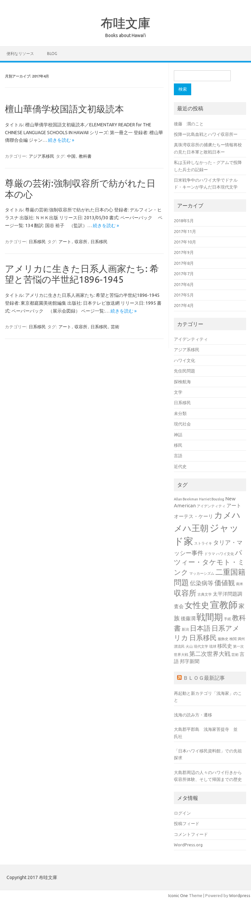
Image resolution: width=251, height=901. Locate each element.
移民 (178, 445)
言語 (178, 455)
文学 (178, 392)
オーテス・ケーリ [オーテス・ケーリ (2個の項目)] (193, 516)
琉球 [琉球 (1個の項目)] (212, 646)
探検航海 (182, 381)
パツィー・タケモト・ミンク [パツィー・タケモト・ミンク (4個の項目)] (209, 562)
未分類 (180, 413)
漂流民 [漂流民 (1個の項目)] (179, 646)
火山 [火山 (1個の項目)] (189, 646)
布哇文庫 (125, 23)
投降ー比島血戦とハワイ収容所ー (206, 134)
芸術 (115, 326)
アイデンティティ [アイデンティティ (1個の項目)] (211, 506)
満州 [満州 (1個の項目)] (241, 639)
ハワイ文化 (184, 360)
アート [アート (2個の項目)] (233, 505)
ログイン (182, 813)
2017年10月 (185, 242)
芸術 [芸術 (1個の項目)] (235, 655)
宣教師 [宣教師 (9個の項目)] (224, 605)
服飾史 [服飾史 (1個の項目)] (223, 639)
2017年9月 (184, 252)
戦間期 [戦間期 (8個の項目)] (209, 617)
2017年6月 (184, 284)
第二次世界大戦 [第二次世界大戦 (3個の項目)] (209, 653)
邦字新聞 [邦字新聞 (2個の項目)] (189, 661)
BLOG (52, 53)
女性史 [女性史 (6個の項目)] (197, 605)
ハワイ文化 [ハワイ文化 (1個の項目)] (225, 554)
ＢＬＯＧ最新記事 (204, 678)
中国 (71, 156)
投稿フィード (186, 823)
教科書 (85, 156)
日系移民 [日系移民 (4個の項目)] (203, 637)
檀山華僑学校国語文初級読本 (64, 109)
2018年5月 (184, 220)
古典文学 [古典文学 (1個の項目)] (204, 594)
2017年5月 (184, 295)
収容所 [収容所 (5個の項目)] (185, 593)
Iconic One (178, 895)
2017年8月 (184, 263)
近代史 (180, 466)
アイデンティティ (191, 339)
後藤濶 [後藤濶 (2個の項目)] (188, 618)
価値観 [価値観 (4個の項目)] (224, 582)
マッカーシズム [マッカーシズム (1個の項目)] (201, 573)
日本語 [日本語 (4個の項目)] (200, 628)
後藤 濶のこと (189, 123)
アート (65, 241)
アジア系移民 (41, 156)
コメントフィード (191, 834)
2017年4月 (184, 305)
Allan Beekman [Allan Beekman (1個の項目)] (186, 499)
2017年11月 (185, 231)
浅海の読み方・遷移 (193, 714)
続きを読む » (61, 140)
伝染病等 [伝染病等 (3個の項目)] (201, 583)
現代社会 (182, 424)
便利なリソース (20, 53)
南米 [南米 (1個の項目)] (239, 584)
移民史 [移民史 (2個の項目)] (224, 646)
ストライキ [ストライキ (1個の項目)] (203, 543)
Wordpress (239, 895)
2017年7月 (184, 273)
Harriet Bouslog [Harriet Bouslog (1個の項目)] (211, 499)
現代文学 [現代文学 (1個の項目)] (201, 646)
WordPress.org (188, 844)
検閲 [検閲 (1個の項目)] (233, 639)
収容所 (81, 241)
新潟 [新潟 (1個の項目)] (185, 629)
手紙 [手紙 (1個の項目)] (227, 619)
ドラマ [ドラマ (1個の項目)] (209, 554)
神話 (178, 434)
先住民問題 (184, 371)
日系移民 (37, 241)
